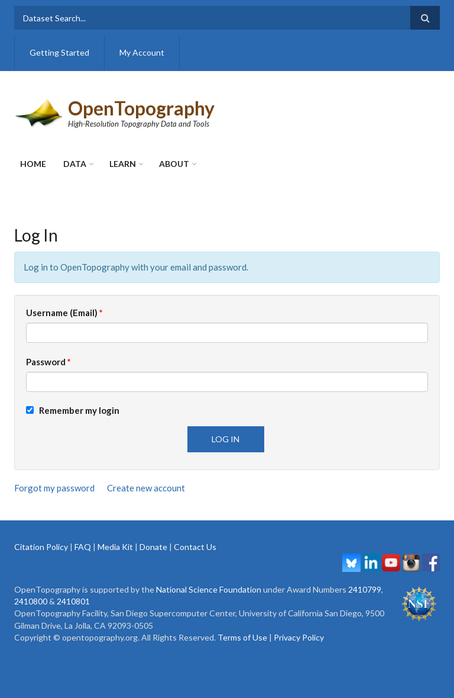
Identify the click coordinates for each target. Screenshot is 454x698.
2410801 (73, 601)
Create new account (146, 488)
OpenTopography (141, 108)
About (174, 164)
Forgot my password (54, 488)
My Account (141, 52)
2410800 (30, 601)
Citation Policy (41, 547)
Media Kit (115, 547)
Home (33, 164)
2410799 (364, 589)
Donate (153, 547)
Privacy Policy (299, 637)
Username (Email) (64, 312)
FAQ (82, 547)
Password (48, 361)
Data (74, 164)
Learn (122, 164)
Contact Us (195, 547)
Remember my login (72, 410)
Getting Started (59, 52)
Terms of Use (242, 637)
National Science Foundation (208, 589)
